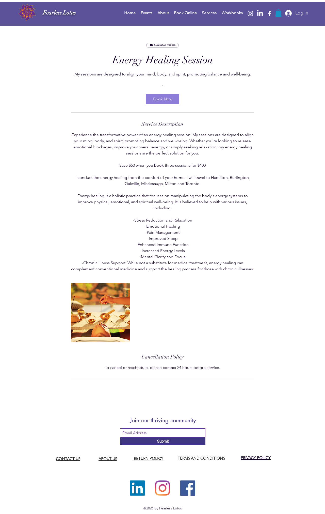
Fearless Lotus (59, 12)
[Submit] (162, 441)
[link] (162, 99)
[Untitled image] (100, 312)
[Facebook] (269, 13)
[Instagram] (250, 13)
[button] (278, 13)
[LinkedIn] (260, 13)
